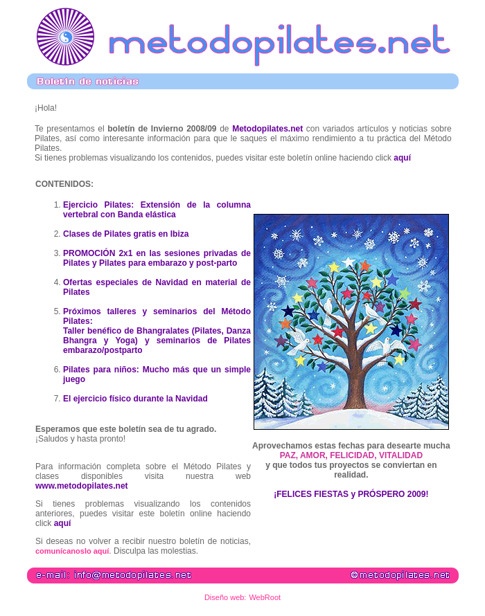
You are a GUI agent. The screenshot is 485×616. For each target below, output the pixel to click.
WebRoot (265, 597)
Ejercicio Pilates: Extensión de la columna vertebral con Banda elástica (157, 209)
